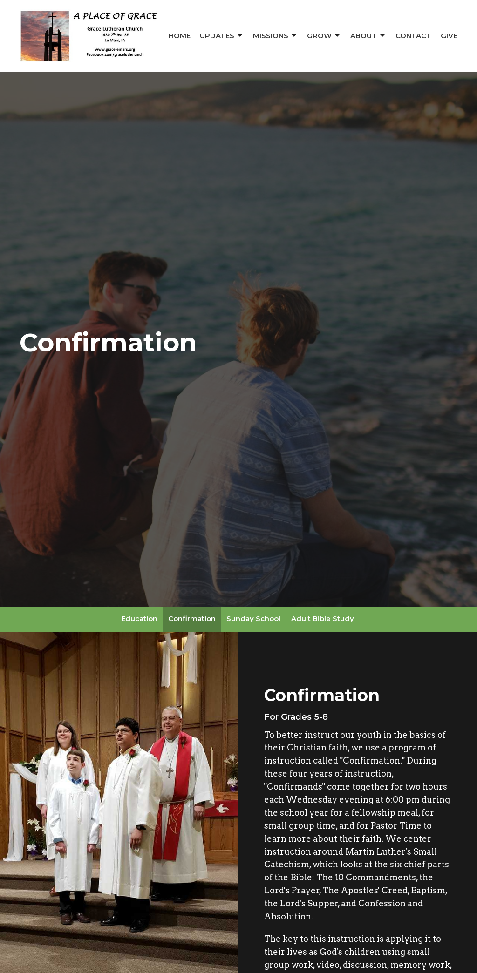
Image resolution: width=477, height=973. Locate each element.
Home (180, 35)
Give (449, 35)
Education (139, 618)
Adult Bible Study (322, 618)
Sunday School (253, 618)
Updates (222, 36)
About (368, 36)
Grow (324, 36)
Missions (275, 36)
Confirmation (192, 618)
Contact (413, 35)
